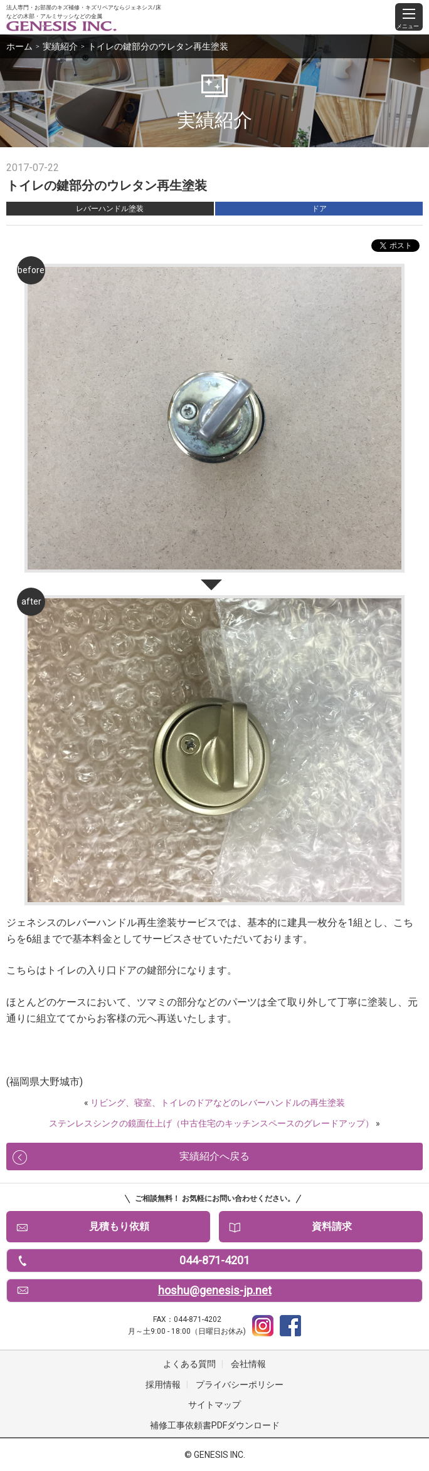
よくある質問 (189, 1364)
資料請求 (332, 1226)
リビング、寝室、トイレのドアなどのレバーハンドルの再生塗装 (217, 1103)
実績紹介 (60, 46)
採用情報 (163, 1385)
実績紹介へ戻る (214, 1156)
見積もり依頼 (119, 1226)
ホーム (19, 46)
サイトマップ (214, 1405)
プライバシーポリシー (239, 1385)
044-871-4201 (214, 1260)
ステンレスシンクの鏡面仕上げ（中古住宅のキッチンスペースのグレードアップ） (211, 1123)
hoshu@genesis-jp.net (215, 1290)
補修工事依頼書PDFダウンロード (215, 1425)
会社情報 (248, 1364)
